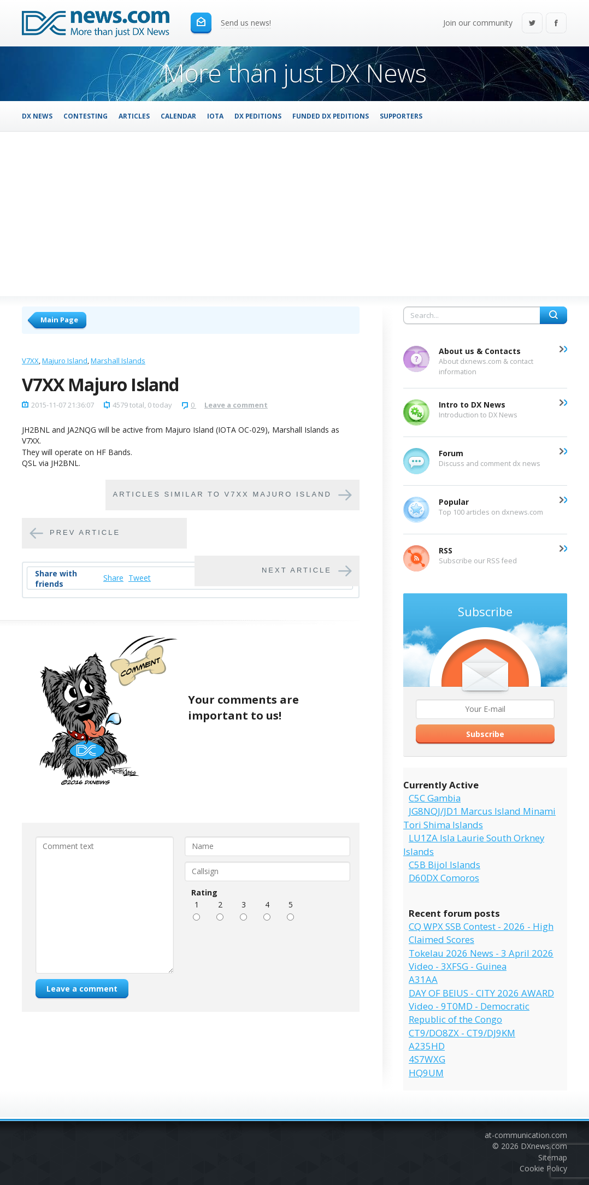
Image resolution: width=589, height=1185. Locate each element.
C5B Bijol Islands (444, 864)
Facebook (556, 24)
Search (553, 315)
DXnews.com (544, 1146)
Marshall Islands (118, 360)
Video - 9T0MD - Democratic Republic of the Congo (469, 1012)
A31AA (423, 979)
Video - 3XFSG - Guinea (457, 966)
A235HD (427, 1046)
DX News (37, 115)
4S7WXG (427, 1059)
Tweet (139, 578)
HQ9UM (426, 1072)
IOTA (215, 115)
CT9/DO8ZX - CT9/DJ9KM (462, 1033)
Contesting (85, 115)
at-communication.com (526, 1135)
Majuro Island (64, 360)
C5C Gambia (435, 798)
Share (113, 578)
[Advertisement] (294, 213)
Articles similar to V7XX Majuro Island (222, 495)
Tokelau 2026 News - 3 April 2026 (481, 953)
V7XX (30, 360)
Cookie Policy (543, 1168)
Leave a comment (236, 405)
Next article (297, 571)
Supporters (401, 115)
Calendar (178, 115)
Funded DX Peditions (330, 115)
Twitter (532, 24)
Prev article (85, 533)
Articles (134, 115)
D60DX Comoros (444, 877)
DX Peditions (257, 115)
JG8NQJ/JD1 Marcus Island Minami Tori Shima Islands (479, 817)
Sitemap (552, 1157)
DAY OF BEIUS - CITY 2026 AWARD (481, 993)
